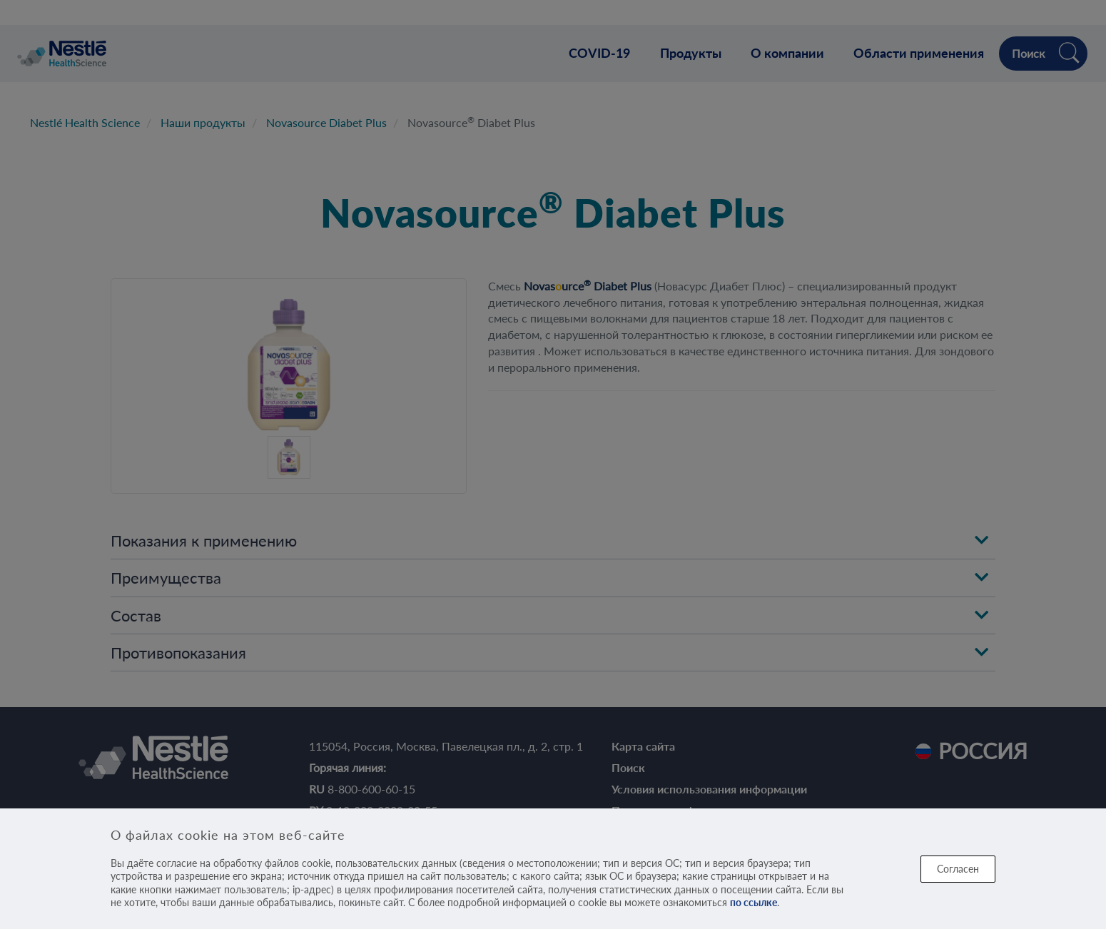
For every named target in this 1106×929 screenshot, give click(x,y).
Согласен (958, 869)
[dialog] (553, 868)
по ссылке (753, 902)
